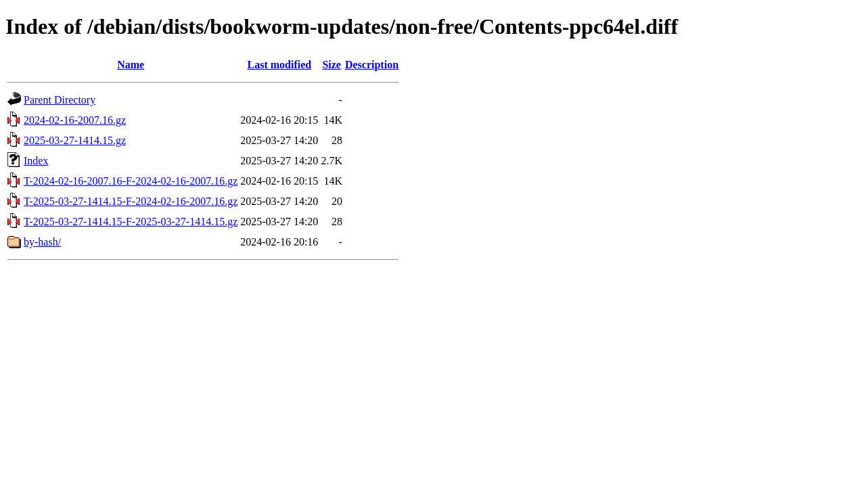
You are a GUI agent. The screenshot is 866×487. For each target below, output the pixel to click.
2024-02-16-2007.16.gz (75, 120)
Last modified (279, 64)
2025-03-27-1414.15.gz (75, 140)
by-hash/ (42, 242)
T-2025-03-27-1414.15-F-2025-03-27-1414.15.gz (130, 221)
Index (36, 160)
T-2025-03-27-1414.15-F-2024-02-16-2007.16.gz (130, 201)
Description (371, 64)
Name (130, 64)
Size (331, 64)
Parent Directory (59, 100)
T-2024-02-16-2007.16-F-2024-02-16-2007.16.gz (130, 181)
